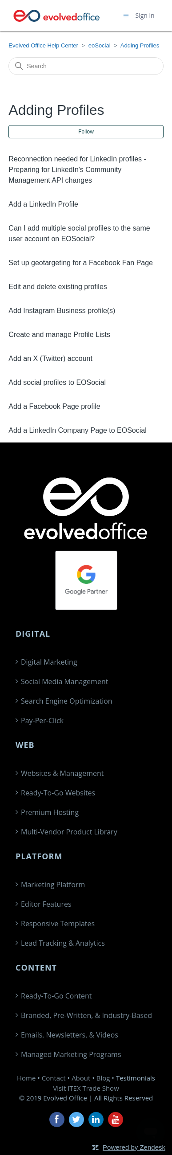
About (81, 1077)
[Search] (85, 66)
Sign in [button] (145, 15)
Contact (54, 1077)
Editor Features (46, 904)
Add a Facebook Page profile (54, 406)
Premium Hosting (50, 812)
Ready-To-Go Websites (58, 793)
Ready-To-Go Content (56, 996)
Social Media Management (64, 681)
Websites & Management (62, 773)
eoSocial (99, 45)
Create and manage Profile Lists (59, 334)
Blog (103, 1077)
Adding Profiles (139, 45)
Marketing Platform (53, 884)
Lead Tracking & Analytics (63, 943)
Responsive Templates (58, 923)
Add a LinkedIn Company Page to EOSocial (77, 430)
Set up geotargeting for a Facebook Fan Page (80, 262)
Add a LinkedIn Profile (43, 204)
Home (26, 1077)
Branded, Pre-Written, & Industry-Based (86, 1015)
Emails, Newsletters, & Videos (69, 1035)
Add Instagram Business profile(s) (61, 310)
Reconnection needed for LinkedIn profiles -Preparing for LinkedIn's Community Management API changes (77, 169)
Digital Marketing (49, 662)
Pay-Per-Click (42, 720)
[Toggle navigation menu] (126, 15)
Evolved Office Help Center (43, 45)
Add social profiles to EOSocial (57, 382)
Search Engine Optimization (66, 701)
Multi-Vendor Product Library (69, 832)
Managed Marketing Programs (71, 1054)
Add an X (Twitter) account (50, 358)
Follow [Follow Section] (86, 132)
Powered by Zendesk (134, 1147)
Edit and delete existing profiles (57, 286)
